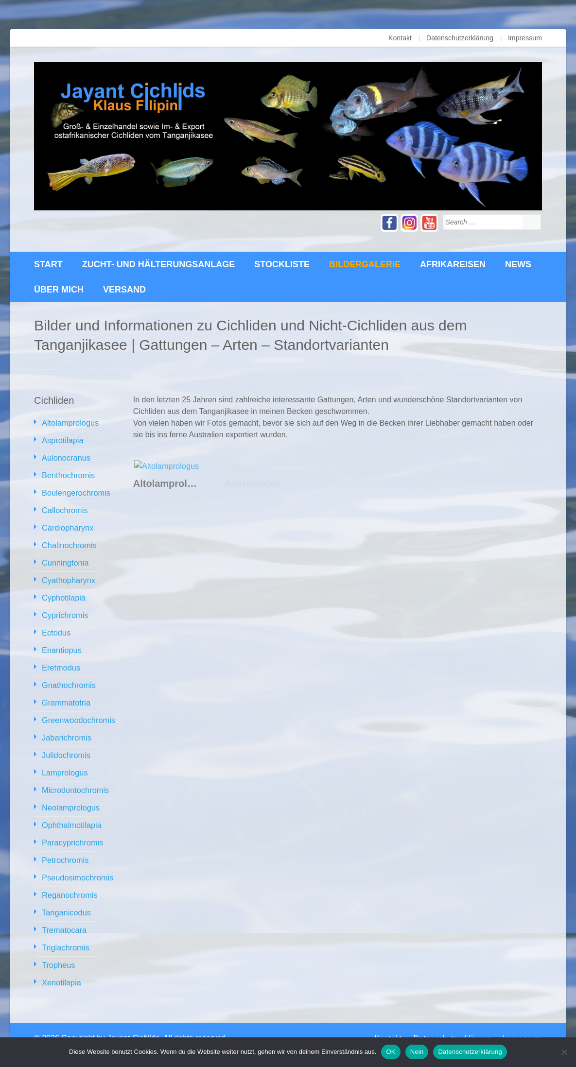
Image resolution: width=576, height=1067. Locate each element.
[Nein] (564, 1052)
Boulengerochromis (75, 490)
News (518, 264)
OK (390, 1051)
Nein (417, 1051)
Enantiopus (61, 643)
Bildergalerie (365, 264)
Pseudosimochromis (77, 864)
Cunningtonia (64, 558)
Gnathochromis (68, 677)
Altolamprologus (70, 422)
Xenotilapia (61, 967)
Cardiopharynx (67, 524)
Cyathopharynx (68, 575)
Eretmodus (60, 660)
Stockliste (282, 264)
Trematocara (64, 916)
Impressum (525, 38)
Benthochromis (68, 473)
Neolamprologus (70, 796)
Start (48, 264)
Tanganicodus (66, 899)
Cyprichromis (64, 609)
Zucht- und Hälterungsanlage (158, 264)
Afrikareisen (453, 264)
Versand (124, 289)
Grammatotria (65, 694)
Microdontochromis (74, 779)
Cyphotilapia (63, 592)
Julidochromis (65, 745)
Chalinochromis (68, 541)
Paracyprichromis (72, 830)
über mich (59, 289)
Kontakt (401, 38)
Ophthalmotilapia (71, 813)
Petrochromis (64, 847)
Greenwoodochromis (78, 711)
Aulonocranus (65, 456)
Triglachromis (65, 933)
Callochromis (64, 507)
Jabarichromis (66, 728)
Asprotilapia (62, 439)
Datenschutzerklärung (461, 38)
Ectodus (56, 626)
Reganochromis (69, 882)
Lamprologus (64, 762)
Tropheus (58, 950)
